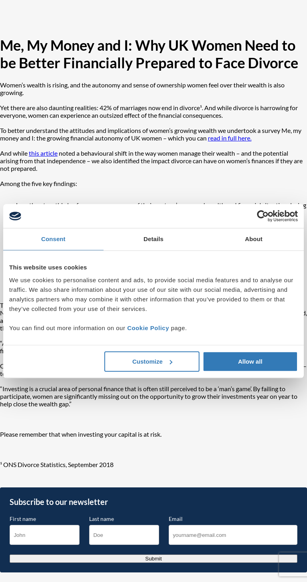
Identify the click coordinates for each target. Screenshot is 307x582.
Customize (152, 361)
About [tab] (254, 239)
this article (43, 153)
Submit (153, 559)
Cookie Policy (148, 328)
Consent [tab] (53, 239)
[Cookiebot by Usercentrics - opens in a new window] (263, 216)
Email (176, 519)
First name (23, 519)
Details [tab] (153, 239)
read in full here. (229, 138)
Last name (101, 519)
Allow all (250, 361)
